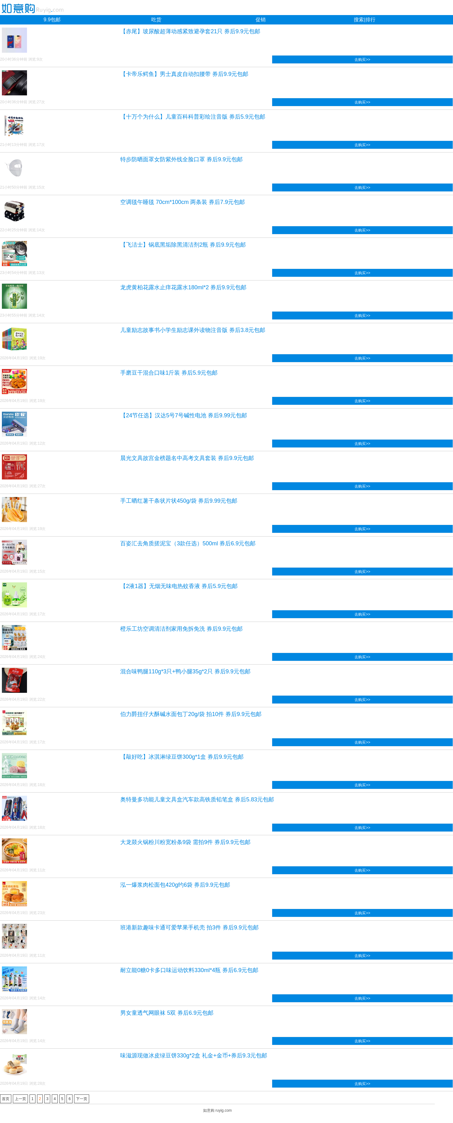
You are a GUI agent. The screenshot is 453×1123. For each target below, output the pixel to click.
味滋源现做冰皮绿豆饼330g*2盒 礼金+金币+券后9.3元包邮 (193, 1055)
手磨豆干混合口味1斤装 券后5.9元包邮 (169, 373)
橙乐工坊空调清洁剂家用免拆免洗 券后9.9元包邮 (181, 629)
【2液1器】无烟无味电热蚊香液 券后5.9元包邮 (179, 586)
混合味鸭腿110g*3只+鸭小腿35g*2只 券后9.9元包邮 (185, 671)
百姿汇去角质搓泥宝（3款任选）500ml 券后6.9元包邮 (188, 543)
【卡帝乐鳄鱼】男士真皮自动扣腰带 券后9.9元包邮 (184, 74)
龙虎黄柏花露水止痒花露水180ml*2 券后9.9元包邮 (183, 287)
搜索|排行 (364, 19)
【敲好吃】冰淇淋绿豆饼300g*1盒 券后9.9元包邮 (182, 757)
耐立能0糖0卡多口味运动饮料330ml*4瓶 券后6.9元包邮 (189, 970)
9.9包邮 (52, 19)
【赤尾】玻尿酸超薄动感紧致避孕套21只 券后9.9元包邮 (190, 31)
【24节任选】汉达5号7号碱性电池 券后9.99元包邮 (183, 415)
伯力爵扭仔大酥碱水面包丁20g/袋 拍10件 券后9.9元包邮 (191, 714)
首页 (5, 1099)
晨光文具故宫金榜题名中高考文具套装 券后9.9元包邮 (187, 458)
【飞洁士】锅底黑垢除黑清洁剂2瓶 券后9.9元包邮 (183, 245)
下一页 (81, 1099)
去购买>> (362, 59)
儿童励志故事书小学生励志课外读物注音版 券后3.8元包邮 (192, 330)
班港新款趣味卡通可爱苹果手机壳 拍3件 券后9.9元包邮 (189, 927)
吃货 (156, 19)
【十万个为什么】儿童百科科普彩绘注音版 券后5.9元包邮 (192, 117)
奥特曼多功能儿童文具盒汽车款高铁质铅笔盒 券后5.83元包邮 (197, 799)
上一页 (20, 1099)
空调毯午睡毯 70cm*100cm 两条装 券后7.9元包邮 (182, 202)
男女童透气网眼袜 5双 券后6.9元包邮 (166, 1013)
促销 (261, 19)
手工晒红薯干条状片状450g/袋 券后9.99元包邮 (178, 501)
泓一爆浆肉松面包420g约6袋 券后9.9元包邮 (175, 885)
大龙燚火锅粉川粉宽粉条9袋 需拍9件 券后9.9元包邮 (185, 842)
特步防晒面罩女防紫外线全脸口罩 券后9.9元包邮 (181, 159)
